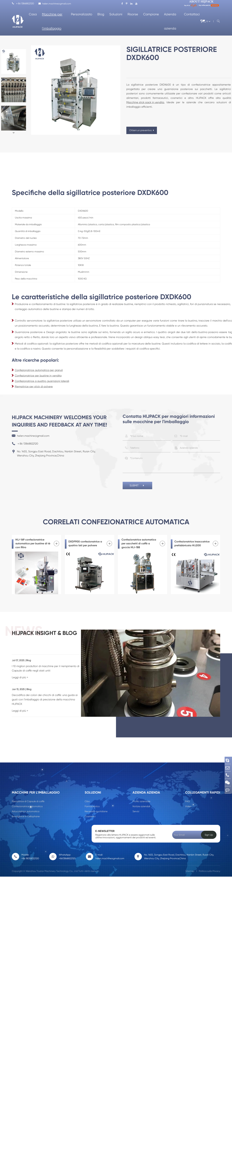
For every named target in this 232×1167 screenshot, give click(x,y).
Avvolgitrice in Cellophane (26, 806)
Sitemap (189, 861)
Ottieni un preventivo (141, 130)
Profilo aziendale (141, 791)
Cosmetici (90, 806)
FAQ (187, 791)
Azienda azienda (170, 21)
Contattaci (192, 14)
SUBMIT (137, 486)
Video (188, 796)
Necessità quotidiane (96, 801)
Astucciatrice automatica (25, 801)
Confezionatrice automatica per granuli (39, 370)
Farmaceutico (92, 796)
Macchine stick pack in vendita (145, 102)
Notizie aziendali (141, 796)
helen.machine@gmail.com (54, 3)
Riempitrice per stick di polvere (34, 386)
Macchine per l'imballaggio (52, 21)
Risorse (133, 14)
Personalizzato (81, 14)
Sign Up (209, 825)
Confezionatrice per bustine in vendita (38, 375)
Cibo (87, 791)
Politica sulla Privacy (209, 861)
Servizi (136, 801)
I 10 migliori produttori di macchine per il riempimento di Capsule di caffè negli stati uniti (52, 663)
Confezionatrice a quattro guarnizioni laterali (42, 381)
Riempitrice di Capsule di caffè (28, 791)
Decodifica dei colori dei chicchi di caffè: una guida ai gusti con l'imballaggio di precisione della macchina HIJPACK (51, 692)
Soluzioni (115, 14)
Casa (33, 14)
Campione (151, 14)
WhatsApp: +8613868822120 (67, 847)
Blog (100, 14)
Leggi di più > (20, 672)
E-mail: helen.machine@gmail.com (109, 847)
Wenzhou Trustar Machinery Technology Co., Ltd (52, 861)
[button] (13, 133)
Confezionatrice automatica (27, 796)
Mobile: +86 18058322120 (30, 847)
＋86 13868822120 (23, 3)
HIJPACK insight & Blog (54, 636)
